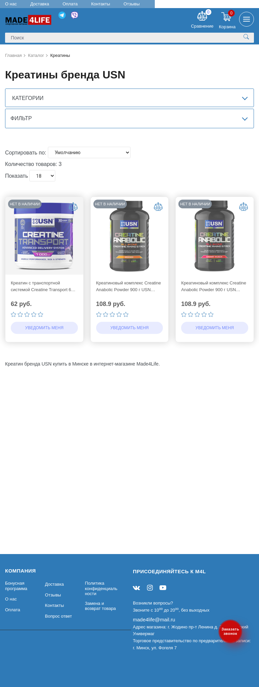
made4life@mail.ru (154, 619)
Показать (16, 203)
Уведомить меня (44, 354)
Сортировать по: (25, 179)
